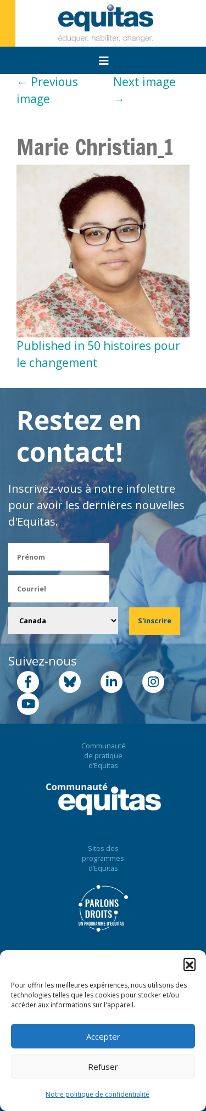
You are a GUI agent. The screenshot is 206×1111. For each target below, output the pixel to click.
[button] (189, 963)
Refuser (103, 1066)
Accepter (103, 1036)
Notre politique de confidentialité (97, 1094)
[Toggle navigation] (103, 61)
